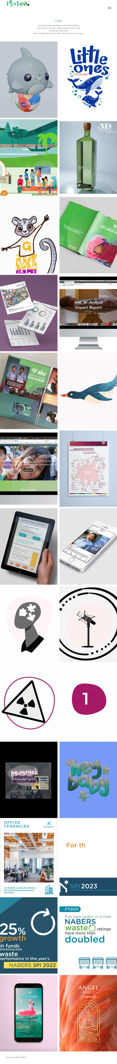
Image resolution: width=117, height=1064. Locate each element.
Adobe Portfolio (20, 1057)
